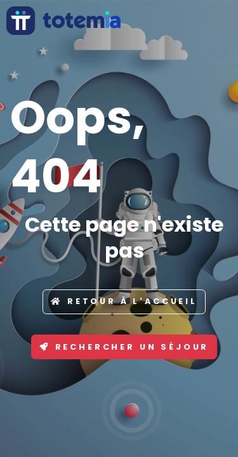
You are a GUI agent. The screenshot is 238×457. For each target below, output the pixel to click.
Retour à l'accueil (124, 301)
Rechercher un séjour (124, 346)
